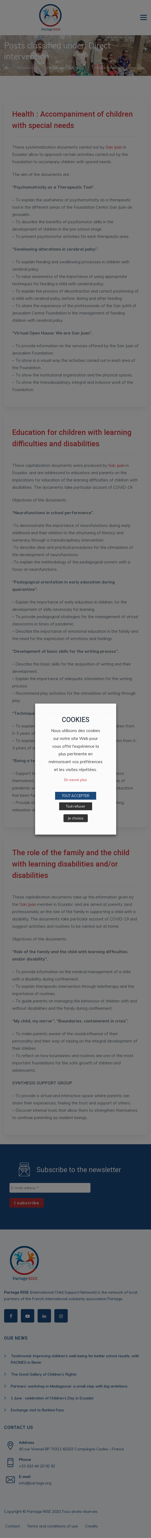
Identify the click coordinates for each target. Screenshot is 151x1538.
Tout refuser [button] (75, 806)
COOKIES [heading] (75, 719)
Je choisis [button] (75, 818)
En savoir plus (75, 780)
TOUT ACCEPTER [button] (75, 795)
